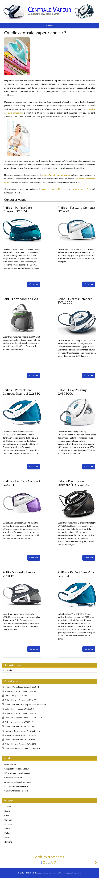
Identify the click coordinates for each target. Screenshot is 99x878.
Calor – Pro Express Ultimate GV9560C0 (22, 748)
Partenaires (76, 873)
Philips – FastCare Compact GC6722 (76, 209)
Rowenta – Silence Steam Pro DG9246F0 (22, 731)
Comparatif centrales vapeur (16, 769)
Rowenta (8, 842)
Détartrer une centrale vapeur (17, 773)
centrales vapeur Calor (81, 189)
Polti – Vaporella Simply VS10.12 (19, 574)
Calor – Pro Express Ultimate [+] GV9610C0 (74, 483)
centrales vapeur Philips (53, 189)
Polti (6, 837)
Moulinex (8, 828)
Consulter (33, 284)
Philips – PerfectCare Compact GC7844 (17, 209)
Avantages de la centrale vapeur (18, 782)
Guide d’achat (10, 764)
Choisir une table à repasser (16, 791)
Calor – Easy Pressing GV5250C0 (72, 391)
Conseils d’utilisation (13, 777)
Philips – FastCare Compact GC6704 (21, 483)
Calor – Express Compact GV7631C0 (20, 744)
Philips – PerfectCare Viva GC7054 (76, 574)
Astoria (7, 806)
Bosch (7, 811)
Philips (7, 833)
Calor (6, 815)
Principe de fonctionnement (16, 786)
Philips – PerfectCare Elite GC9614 (20, 739)
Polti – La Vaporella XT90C (21, 299)
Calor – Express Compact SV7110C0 (75, 300)
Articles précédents (49, 857)
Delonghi (8, 820)
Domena (8, 824)
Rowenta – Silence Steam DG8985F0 (20, 735)
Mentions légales (65, 873)
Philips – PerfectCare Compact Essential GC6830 (21, 391)
